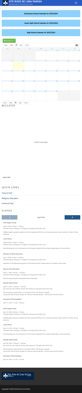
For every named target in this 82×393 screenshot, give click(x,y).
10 (67, 60)
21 (34, 81)
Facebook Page (8, 203)
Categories (9, 40)
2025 (6, 45)
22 (45, 81)
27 (23, 91)
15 (45, 71)
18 (79, 71)
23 (56, 81)
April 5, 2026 (6, 177)
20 (23, 81)
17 (67, 71)
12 (11, 71)
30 (56, 91)
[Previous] (9, 217)
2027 (27, 45)
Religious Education (10, 198)
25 (79, 81)
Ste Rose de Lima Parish (25, 1)
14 (34, 71)
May (21, 45)
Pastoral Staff (7, 193)
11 (79, 60)
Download (16, 177)
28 (34, 91)
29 (45, 91)
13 (23, 71)
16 (56, 71)
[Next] (72, 217)
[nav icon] (76, 3)
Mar (12, 45)
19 (11, 81)
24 (67, 81)
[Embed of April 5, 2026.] (41, 142)
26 (11, 91)
